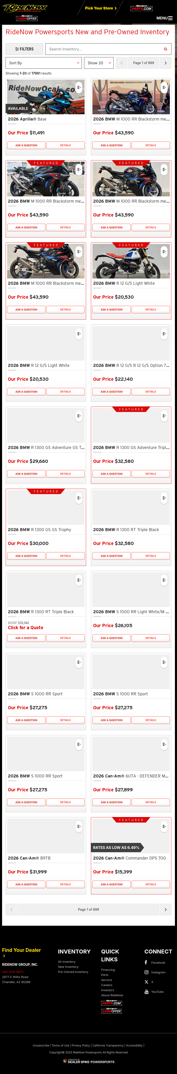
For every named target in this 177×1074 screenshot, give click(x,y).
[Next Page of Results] (165, 63)
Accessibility (134, 1045)
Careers (106, 985)
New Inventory (68, 967)
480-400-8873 (13, 972)
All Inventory (67, 961)
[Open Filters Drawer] (24, 49)
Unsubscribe (41, 1045)
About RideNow (112, 995)
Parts (105, 975)
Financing (108, 970)
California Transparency (108, 1045)
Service (106, 980)
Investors (107, 990)
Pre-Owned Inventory (73, 972)
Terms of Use (60, 1045)
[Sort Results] (44, 63)
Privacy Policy (81, 1045)
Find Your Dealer (21, 952)
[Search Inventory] (165, 49)
